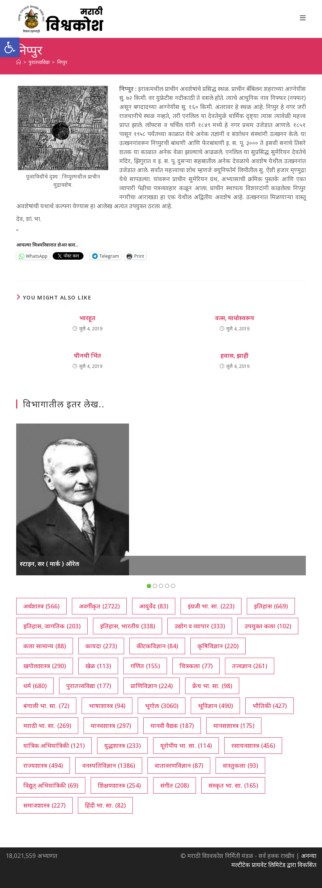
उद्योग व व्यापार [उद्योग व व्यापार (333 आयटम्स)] (200, 626)
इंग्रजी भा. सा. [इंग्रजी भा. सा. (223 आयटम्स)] (211, 606)
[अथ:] (18, 62)
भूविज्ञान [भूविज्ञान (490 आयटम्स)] (215, 705)
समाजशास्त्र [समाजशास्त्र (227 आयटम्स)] (44, 805)
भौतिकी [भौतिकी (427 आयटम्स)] (269, 705)
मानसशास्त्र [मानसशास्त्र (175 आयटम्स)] (233, 725)
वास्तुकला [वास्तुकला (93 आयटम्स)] (240, 765)
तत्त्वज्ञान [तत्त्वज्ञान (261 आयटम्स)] (249, 665)
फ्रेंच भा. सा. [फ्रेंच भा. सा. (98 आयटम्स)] (212, 685)
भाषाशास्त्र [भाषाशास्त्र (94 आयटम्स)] (107, 705)
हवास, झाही (234, 355)
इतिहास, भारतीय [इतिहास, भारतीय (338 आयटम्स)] (127, 626)
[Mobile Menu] (303, 17)
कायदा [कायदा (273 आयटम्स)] (101, 645)
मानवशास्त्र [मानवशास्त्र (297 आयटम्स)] (111, 725)
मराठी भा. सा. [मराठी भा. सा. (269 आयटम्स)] (47, 725)
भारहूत (87, 318)
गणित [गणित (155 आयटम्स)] (145, 665)
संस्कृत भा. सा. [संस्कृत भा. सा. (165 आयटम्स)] (233, 785)
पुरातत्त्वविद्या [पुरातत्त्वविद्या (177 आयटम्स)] (88, 685)
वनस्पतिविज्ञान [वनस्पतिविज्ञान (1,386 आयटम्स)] (108, 765)
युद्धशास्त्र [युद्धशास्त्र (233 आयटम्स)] (122, 745)
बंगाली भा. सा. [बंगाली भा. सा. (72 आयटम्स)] (46, 705)
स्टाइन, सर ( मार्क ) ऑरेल (49, 564)
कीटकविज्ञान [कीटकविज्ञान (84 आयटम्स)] (157, 645)
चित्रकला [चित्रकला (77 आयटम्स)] (196, 665)
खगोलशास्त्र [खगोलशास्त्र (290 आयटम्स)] (44, 665)
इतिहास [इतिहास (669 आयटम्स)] (271, 606)
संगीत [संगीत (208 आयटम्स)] (174, 785)
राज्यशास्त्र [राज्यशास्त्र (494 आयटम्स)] (43, 765)
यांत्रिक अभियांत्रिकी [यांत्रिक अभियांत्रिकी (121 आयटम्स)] (54, 745)
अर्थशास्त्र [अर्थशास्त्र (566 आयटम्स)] (41, 606)
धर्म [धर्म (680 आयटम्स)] (35, 685)
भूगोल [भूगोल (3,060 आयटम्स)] (161, 705)
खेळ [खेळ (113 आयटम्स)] (98, 665)
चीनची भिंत (87, 355)
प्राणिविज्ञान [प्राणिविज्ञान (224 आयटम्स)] (152, 685)
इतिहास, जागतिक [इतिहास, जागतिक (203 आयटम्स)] (51, 626)
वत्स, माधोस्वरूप (234, 318)
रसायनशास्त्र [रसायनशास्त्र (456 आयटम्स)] (253, 745)
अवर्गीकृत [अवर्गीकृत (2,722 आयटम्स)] (99, 606)
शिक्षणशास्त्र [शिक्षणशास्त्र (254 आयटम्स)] (119, 785)
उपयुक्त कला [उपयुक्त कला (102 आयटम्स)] (268, 626)
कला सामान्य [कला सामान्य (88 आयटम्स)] (44, 645)
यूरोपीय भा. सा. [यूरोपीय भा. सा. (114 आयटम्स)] (186, 745)
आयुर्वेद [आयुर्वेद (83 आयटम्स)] (153, 606)
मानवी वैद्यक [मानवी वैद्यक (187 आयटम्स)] (172, 725)
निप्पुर (62, 62)
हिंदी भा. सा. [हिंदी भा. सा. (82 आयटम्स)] (105, 805)
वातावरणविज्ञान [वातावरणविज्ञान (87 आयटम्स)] (179, 765)
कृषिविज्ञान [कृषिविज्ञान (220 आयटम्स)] (217, 645)
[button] (10, 47)
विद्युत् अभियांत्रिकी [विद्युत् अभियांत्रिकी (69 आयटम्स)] (50, 785)
